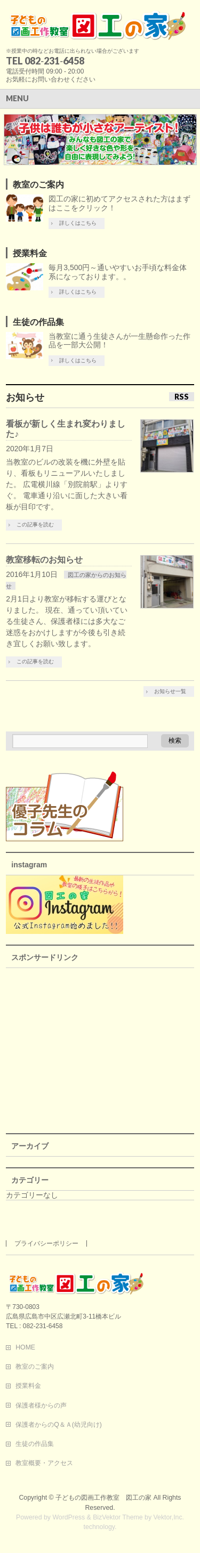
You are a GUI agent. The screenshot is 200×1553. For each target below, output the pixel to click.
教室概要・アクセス (44, 1463)
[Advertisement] (100, 1048)
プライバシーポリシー (46, 1243)
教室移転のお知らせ (44, 559)
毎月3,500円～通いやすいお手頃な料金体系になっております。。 (118, 272)
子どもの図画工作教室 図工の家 (103, 1497)
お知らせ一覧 (170, 691)
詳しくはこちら (78, 223)
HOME (25, 1347)
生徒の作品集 (38, 322)
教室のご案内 (38, 184)
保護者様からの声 (41, 1405)
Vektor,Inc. (169, 1517)
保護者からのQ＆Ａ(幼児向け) (58, 1424)
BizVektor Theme (118, 1517)
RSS (181, 396)
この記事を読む (35, 524)
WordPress (68, 1517)
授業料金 (30, 253)
